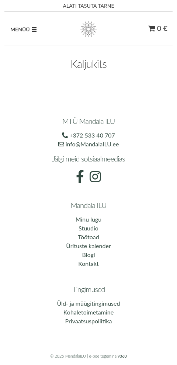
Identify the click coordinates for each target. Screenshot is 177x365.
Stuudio (88, 228)
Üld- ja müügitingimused (88, 303)
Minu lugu (88, 219)
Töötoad (88, 236)
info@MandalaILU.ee (88, 143)
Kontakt (88, 263)
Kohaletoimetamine (88, 312)
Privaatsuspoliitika (88, 320)
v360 (122, 356)
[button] (20, 29)
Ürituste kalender (88, 245)
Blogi (88, 254)
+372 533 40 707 (88, 135)
